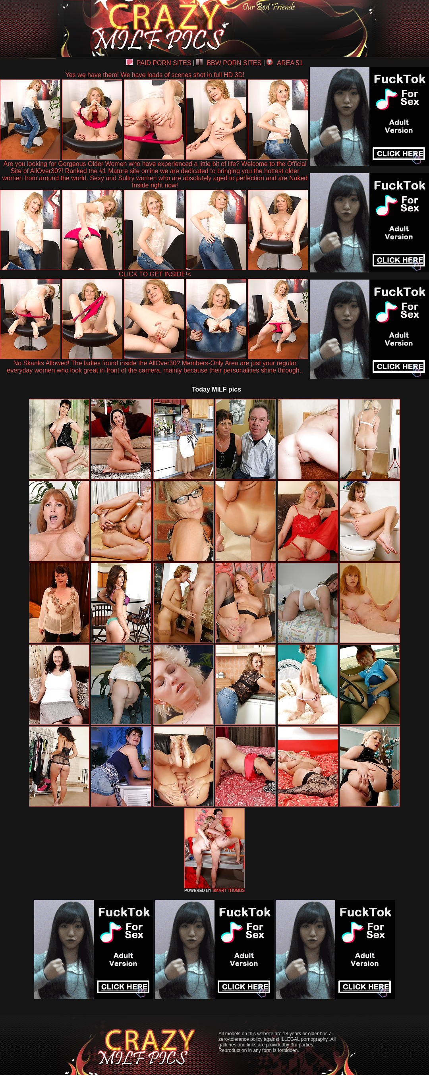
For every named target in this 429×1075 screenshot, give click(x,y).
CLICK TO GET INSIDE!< (155, 274)
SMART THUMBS (229, 890)
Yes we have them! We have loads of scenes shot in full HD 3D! (155, 74)
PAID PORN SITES (158, 63)
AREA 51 (285, 63)
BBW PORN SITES (228, 63)
